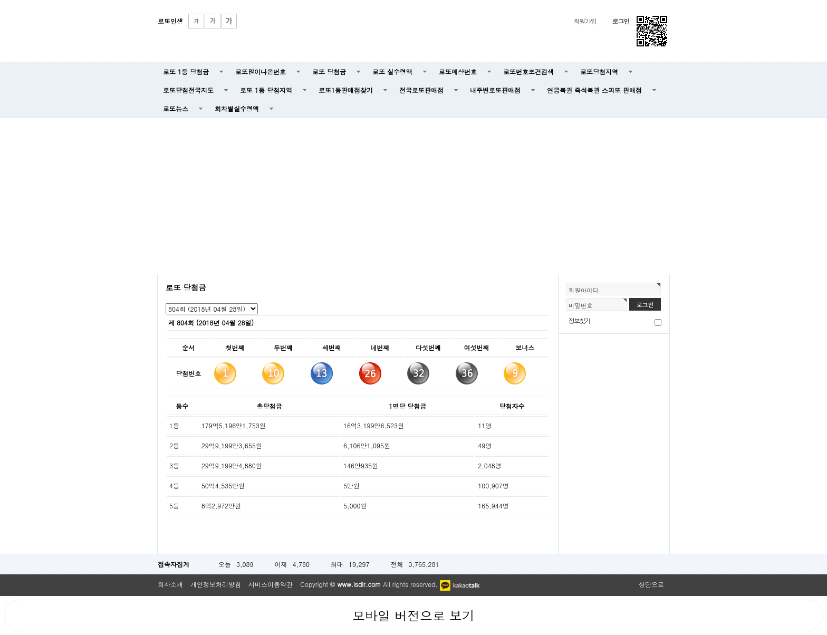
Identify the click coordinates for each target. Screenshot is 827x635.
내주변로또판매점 (495, 89)
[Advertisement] (413, 195)
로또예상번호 (458, 71)
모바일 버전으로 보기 (413, 615)
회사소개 (170, 584)
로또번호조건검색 (528, 71)
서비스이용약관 (270, 584)
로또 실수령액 (392, 71)
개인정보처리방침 (215, 584)
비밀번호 (581, 305)
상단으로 (651, 584)
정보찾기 (579, 320)
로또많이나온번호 (260, 71)
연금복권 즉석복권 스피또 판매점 (594, 89)
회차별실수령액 (237, 108)
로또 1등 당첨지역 (266, 89)
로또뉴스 (175, 108)
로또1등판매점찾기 (346, 89)
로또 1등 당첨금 (186, 71)
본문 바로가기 (0, 0)
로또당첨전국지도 (188, 89)
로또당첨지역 (599, 71)
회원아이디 (584, 290)
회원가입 (584, 20)
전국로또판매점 (421, 89)
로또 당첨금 (329, 71)
